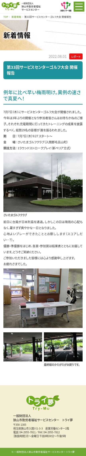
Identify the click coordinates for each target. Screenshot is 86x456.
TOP (5, 16)
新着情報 (16, 16)
